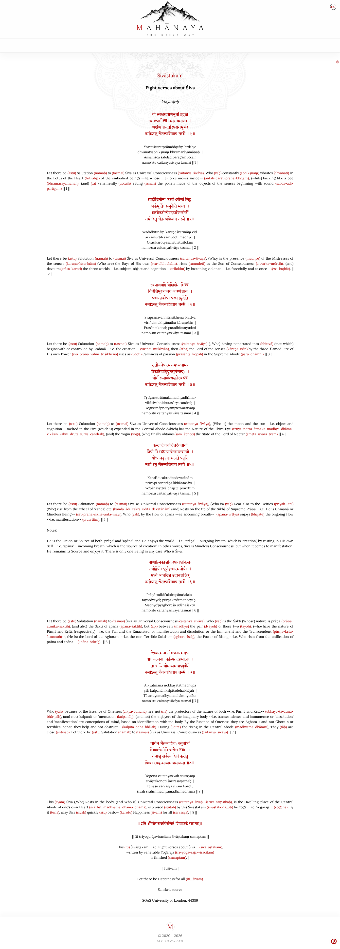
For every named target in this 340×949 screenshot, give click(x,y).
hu (333, 7)
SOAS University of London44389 (170, 900)
